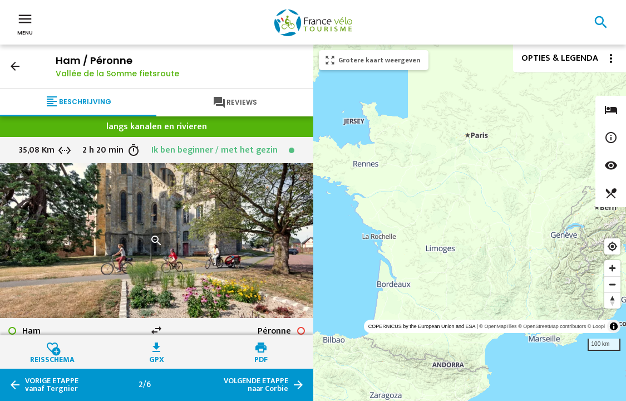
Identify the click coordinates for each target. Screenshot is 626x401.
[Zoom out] (612, 284)
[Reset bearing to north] (612, 300)
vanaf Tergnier (51, 385)
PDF (261, 358)
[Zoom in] (612, 268)
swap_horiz (156, 330)
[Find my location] (612, 246)
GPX (156, 358)
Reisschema (52, 358)
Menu (25, 23)
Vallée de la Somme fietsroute (117, 73)
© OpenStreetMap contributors (552, 326)
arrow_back (15, 66)
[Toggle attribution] (613, 326)
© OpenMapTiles (497, 326)
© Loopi (596, 326)
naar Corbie (256, 385)
